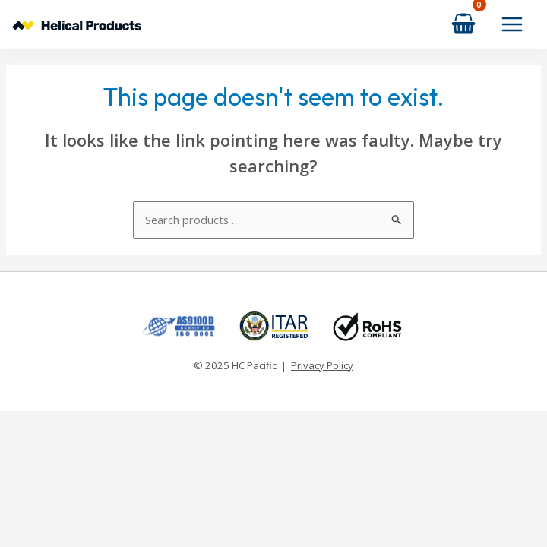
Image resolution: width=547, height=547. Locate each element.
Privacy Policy (322, 365)
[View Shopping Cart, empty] (463, 24)
